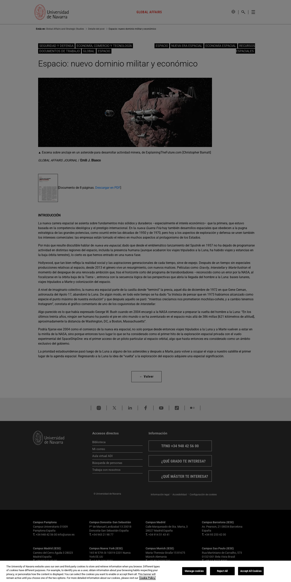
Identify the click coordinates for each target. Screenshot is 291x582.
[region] (145, 571)
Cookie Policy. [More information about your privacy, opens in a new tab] (147, 577)
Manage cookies (194, 571)
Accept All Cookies (251, 571)
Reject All (222, 571)
